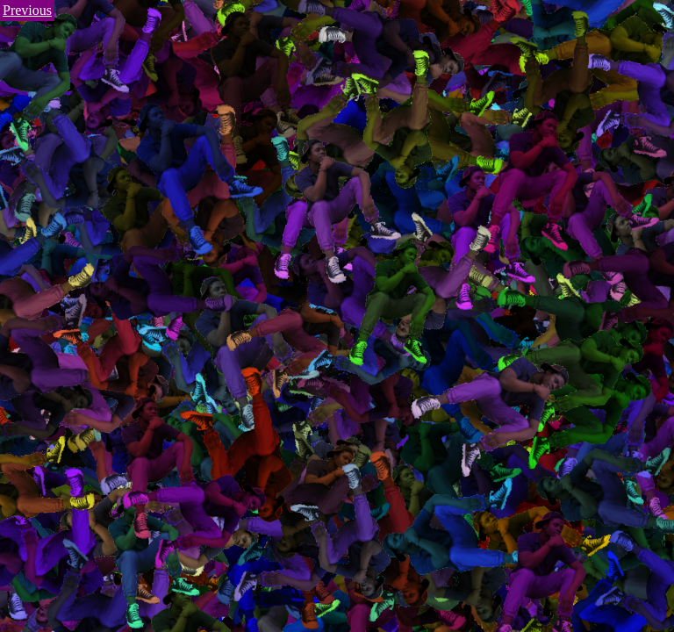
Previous (27, 10)
